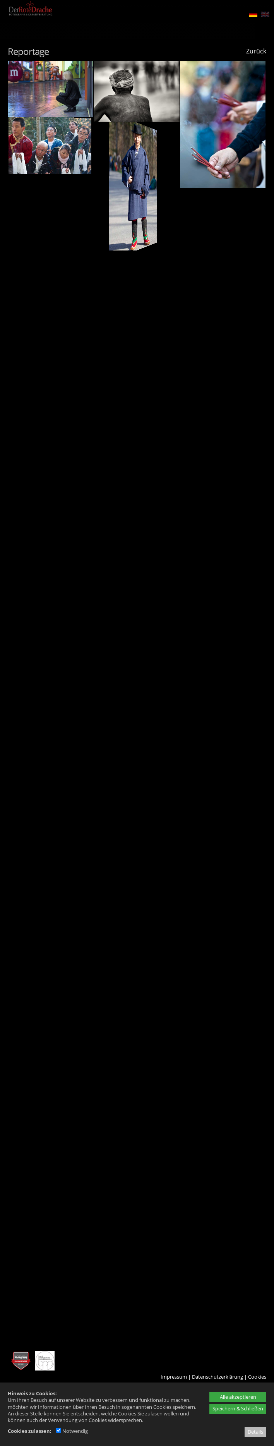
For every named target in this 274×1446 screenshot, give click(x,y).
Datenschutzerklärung (217, 1376)
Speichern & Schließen (237, 1408)
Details (255, 1431)
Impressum (174, 1376)
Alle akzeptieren (238, 1396)
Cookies (257, 1376)
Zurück (256, 51)
